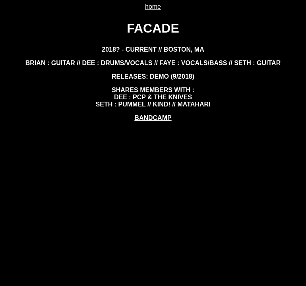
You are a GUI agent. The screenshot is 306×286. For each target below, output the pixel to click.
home (153, 6)
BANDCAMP (152, 117)
